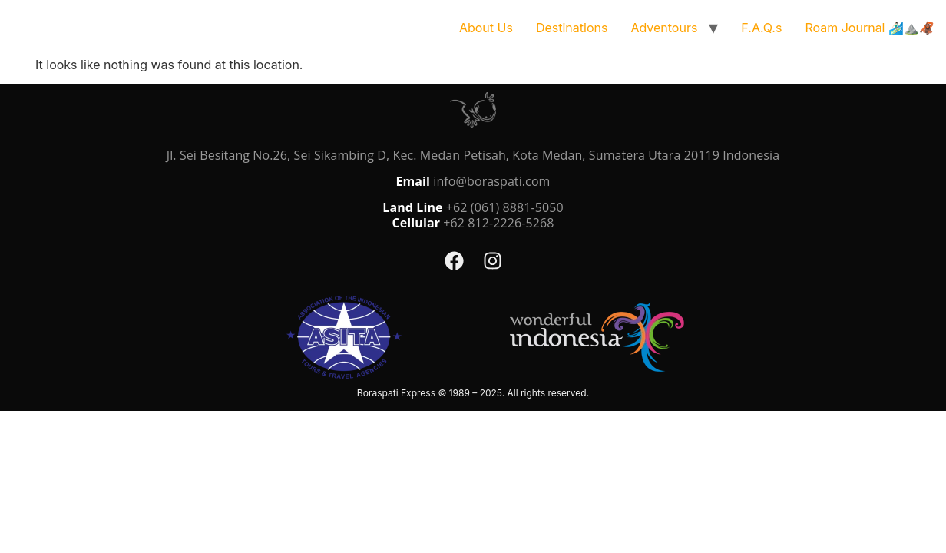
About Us (486, 27)
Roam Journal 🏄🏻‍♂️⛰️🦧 (869, 27)
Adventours (663, 27)
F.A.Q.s (761, 27)
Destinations (571, 27)
